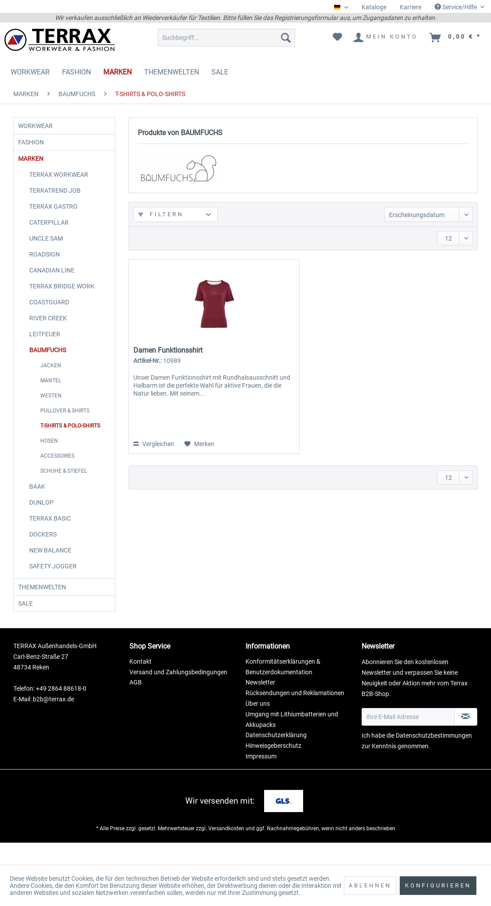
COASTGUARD (49, 315)
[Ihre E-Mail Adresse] (408, 739)
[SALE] (219, 72)
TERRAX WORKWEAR (58, 187)
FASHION (35, 148)
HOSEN (49, 454)
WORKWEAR (40, 128)
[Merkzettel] (337, 38)
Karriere (410, 7)
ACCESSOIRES (57, 469)
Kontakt (140, 683)
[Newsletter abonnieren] (465, 739)
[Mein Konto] (386, 38)
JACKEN (50, 379)
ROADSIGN (44, 267)
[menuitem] (374, 7)
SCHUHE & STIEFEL (63, 484)
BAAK (37, 499)
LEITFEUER (44, 347)
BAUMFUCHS (47, 363)
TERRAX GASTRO (53, 219)
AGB (135, 704)
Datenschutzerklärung (276, 757)
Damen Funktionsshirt (168, 350)
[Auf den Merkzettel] (199, 444)
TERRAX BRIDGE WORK (61, 299)
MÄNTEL (50, 394)
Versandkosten (226, 851)
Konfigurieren (438, 885)
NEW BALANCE (50, 563)
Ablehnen (370, 885)
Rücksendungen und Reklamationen (295, 715)
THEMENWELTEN (46, 602)
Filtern (160, 214)
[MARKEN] (117, 72)
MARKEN (35, 169)
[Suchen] (286, 38)
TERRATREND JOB (55, 203)
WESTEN (51, 409)
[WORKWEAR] (30, 72)
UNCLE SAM (46, 251)
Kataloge (374, 7)
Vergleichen (153, 443)
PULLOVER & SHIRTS (65, 424)
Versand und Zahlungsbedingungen (178, 694)
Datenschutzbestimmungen (434, 757)
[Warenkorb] (456, 38)
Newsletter (260, 704)
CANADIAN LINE (51, 283)
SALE (30, 623)
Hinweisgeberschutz (273, 767)
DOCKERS (43, 547)
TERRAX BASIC (50, 531)
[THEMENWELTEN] (171, 72)
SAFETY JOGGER (53, 579)
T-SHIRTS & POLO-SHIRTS (70, 439)
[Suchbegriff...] (226, 38)
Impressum (261, 778)
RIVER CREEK (48, 331)
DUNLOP (41, 515)
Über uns (258, 725)
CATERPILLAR (49, 235)
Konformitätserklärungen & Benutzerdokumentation (283, 689)
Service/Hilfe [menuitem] (456, 7)
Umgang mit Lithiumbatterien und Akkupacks (292, 741)
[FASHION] (76, 72)
